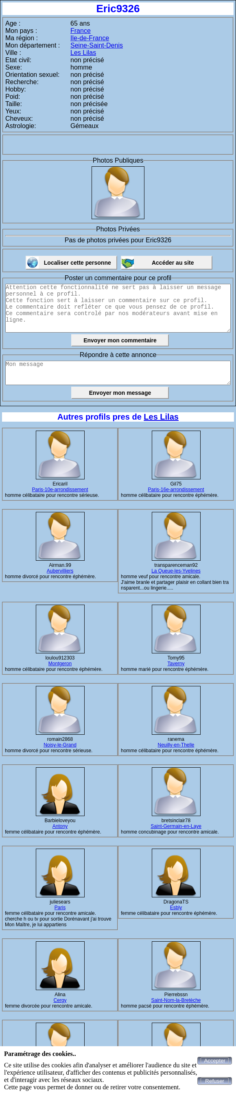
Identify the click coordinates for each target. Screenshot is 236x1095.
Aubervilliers (60, 571)
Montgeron (60, 663)
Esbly (176, 907)
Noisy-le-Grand (60, 745)
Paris (60, 907)
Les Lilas (83, 52)
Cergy (59, 1000)
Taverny (175, 663)
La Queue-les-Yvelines (176, 571)
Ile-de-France (89, 38)
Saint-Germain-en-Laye (176, 826)
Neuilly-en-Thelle (175, 745)
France (80, 30)
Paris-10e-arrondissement (60, 489)
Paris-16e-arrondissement (176, 489)
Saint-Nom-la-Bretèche (176, 1000)
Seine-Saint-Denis (96, 45)
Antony (60, 826)
